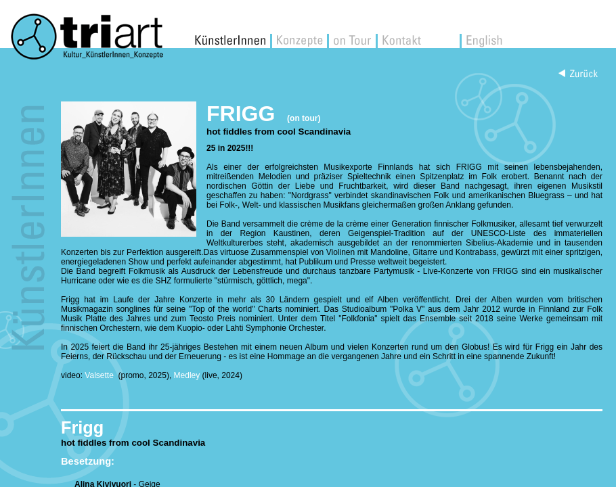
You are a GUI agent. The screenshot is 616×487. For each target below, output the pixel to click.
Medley (187, 375)
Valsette (100, 375)
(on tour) (303, 118)
